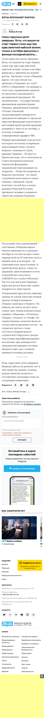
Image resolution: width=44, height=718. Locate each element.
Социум (25, 657)
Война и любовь (14, 541)
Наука (4, 661)
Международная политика (8, 641)
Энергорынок (7, 650)
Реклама (5, 572)
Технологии (6, 664)
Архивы (5, 564)
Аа (19, 4)
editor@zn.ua (7, 604)
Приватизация (7, 653)
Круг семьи (26, 664)
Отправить (22, 440)
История (25, 661)
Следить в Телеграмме (22, 468)
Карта (4, 579)
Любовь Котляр (15, 32)
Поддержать (30, 4)
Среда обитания (8, 668)
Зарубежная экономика (31, 640)
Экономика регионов (10, 657)
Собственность (28, 672)
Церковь (5, 671)
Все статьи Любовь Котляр (14, 391)
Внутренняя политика (10, 637)
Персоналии (27, 653)
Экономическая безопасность (28, 648)
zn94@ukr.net (31, 598)
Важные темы (8, 10)
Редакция (6, 568)
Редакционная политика (12, 575)
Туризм (24, 668)
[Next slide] (40, 9)
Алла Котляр (9, 544)
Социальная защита (30, 637)
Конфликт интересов (30, 644)
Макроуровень (7, 646)
